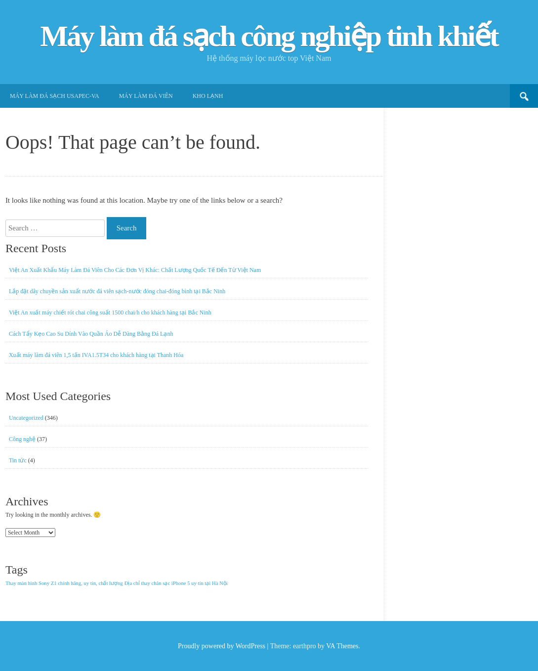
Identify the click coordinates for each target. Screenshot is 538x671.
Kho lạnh (208, 95)
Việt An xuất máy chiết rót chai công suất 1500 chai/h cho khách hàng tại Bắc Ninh (110, 312)
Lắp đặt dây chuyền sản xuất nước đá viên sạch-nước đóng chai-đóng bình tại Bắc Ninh (117, 291)
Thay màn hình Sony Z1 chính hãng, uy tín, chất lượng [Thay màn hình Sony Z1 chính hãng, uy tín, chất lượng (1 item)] (64, 583)
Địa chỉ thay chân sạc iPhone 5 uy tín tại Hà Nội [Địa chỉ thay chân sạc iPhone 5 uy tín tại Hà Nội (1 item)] (176, 583)
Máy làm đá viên (146, 95)
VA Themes (342, 646)
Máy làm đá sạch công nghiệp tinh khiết (269, 36)
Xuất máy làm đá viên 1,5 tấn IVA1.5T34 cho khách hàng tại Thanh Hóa (96, 355)
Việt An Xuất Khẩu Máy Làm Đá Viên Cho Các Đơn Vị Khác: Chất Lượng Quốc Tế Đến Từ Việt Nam (135, 270)
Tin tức (18, 460)
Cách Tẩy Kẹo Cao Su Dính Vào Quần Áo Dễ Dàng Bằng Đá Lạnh (91, 333)
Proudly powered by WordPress (221, 646)
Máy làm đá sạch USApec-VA (54, 95)
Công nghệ (22, 439)
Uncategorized (26, 417)
